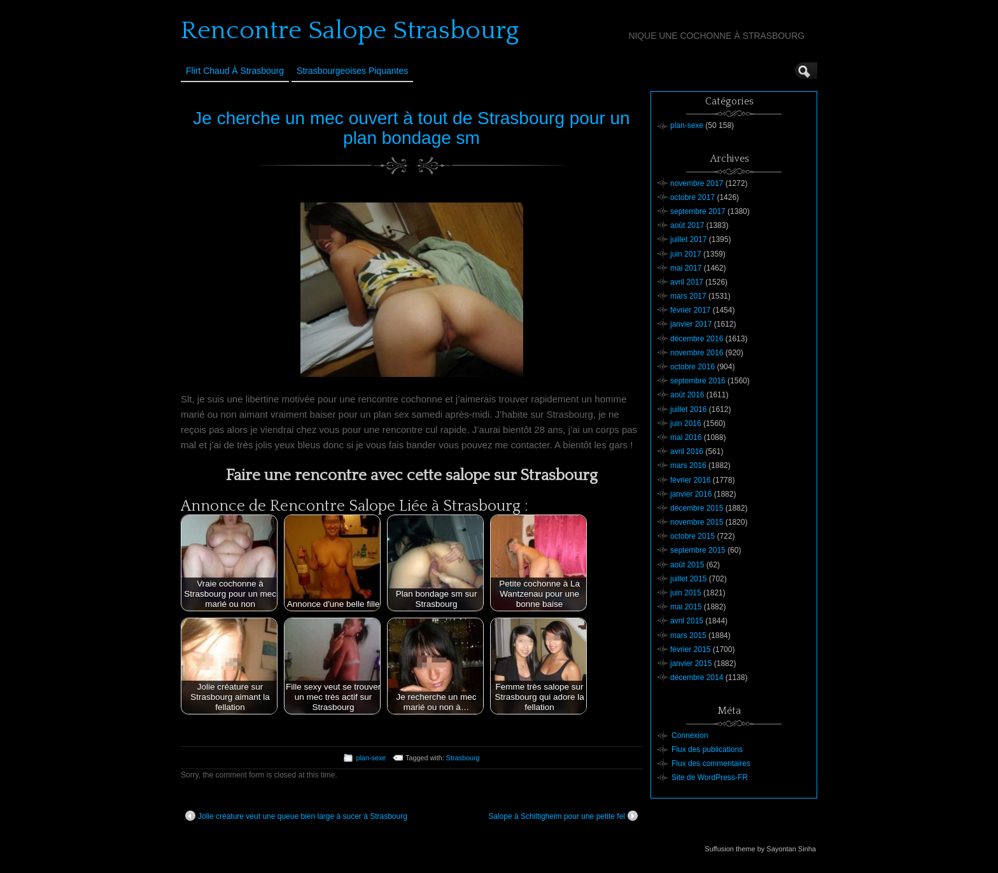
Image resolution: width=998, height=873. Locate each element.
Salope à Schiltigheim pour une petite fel (563, 816)
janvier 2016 (691, 494)
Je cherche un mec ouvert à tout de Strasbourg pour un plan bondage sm (411, 128)
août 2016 (687, 394)
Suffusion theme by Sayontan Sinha (760, 849)
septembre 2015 (698, 550)
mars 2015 (688, 635)
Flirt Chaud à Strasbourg (235, 71)
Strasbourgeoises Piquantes (352, 71)
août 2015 (687, 564)
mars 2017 (688, 296)
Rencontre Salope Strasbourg (350, 31)
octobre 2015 (692, 536)
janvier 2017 (691, 324)
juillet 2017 (688, 239)
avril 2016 (686, 451)
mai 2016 (685, 437)
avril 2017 (686, 282)
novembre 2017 (696, 183)
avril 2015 (686, 620)
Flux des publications (707, 749)
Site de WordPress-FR (709, 777)
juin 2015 (685, 592)
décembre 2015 (696, 508)
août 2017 (687, 225)
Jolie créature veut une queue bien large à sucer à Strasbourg (296, 816)
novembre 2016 (696, 352)
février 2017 (690, 310)
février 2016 (690, 480)
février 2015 (690, 649)
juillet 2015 (688, 578)
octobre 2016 (692, 366)
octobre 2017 (692, 197)
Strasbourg (463, 758)
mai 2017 (685, 268)
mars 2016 (688, 465)
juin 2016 (685, 423)
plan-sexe (371, 758)
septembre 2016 (698, 380)
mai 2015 (685, 606)
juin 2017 (685, 254)
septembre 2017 (698, 211)
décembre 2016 (696, 338)
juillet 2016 (688, 409)
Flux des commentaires (710, 763)
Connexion (689, 735)
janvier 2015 (691, 663)
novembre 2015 (696, 522)
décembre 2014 (696, 677)
